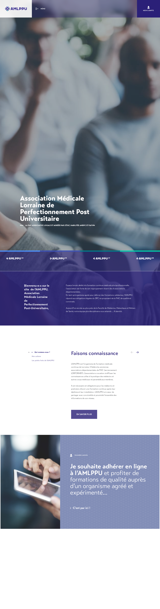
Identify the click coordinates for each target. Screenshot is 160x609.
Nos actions (36, 356)
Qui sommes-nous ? (42, 352)
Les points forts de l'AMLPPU (43, 360)
